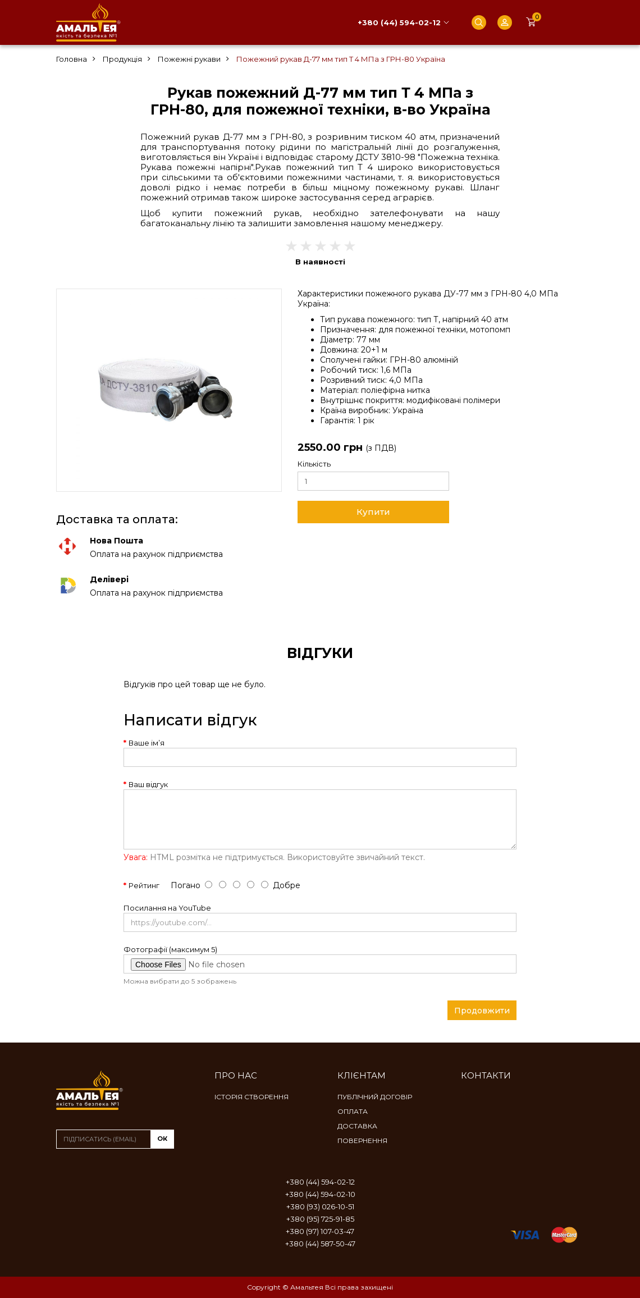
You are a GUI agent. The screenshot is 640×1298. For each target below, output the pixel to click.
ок (162, 1138)
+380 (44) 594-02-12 (399, 22)
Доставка (357, 1126)
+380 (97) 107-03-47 (320, 1231)
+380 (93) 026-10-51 (320, 1206)
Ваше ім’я (146, 742)
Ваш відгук (148, 784)
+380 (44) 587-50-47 (320, 1243)
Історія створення (251, 1097)
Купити (373, 511)
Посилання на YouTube (167, 907)
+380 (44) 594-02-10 (320, 1194)
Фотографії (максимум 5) (170, 949)
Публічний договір (374, 1097)
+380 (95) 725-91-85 (320, 1218)
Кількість (314, 463)
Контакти (486, 1075)
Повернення (362, 1140)
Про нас (235, 1075)
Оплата (352, 1111)
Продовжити (482, 1011)
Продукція (122, 58)
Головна (71, 58)
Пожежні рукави (189, 58)
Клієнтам (361, 1075)
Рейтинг (144, 885)
